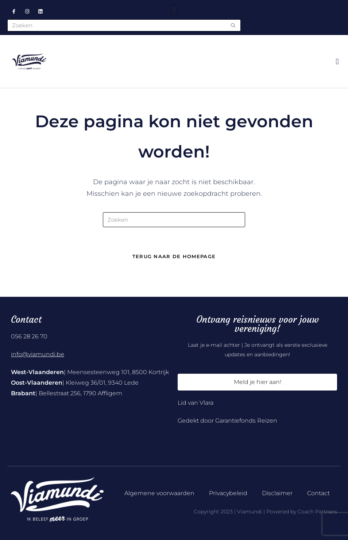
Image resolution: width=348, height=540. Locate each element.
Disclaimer (277, 493)
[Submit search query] (233, 25)
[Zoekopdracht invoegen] (174, 219)
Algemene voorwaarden (159, 493)
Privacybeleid (228, 493)
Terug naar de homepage (174, 256)
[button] (173, 10)
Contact (318, 493)
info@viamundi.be (37, 354)
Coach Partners (317, 511)
